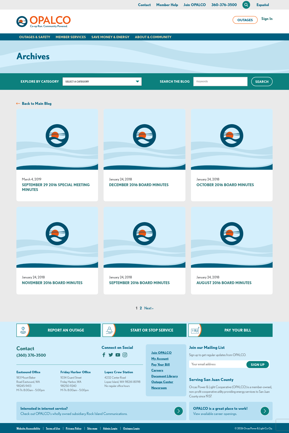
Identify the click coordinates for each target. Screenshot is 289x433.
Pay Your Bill (237, 330)
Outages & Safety (34, 37)
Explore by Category (40, 81)
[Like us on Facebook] (104, 356)
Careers (157, 370)
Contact (144, 5)
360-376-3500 (224, 5)
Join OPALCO (195, 5)
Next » (148, 308)
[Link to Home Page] (43, 22)
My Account (159, 358)
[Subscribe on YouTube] (118, 356)
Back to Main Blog (36, 103)
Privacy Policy (73, 428)
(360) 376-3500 (31, 355)
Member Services (71, 37)
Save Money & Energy (110, 37)
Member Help (167, 5)
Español (263, 5)
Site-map (92, 428)
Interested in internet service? (96, 411)
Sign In (267, 18)
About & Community (153, 37)
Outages (245, 20)
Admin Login (110, 428)
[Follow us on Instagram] (125, 356)
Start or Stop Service (151, 330)
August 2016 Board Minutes (224, 283)
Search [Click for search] (262, 81)
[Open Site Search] (246, 5)
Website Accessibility (28, 428)
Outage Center (162, 382)
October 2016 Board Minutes (225, 185)
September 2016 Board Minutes (139, 283)
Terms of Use (53, 428)
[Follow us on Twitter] (111, 356)
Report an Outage (66, 330)
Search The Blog (175, 81)
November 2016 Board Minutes (52, 283)
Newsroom (159, 387)
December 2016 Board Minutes (139, 185)
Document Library (164, 376)
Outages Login (131, 428)
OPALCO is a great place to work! (226, 411)
